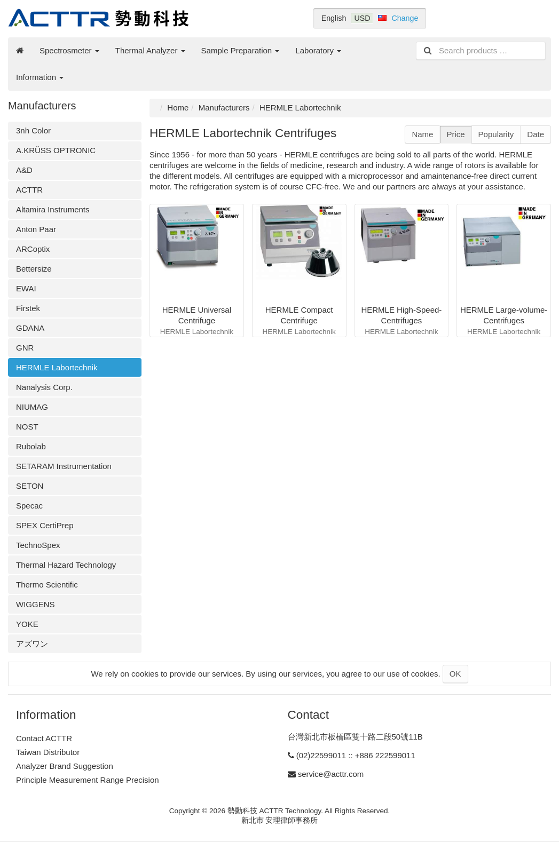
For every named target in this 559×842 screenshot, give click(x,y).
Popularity (496, 134)
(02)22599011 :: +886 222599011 (355, 755)
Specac (29, 505)
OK (455, 673)
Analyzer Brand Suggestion (64, 765)
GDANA (30, 327)
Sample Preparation (240, 50)
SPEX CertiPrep (45, 525)
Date (535, 134)
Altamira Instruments (53, 209)
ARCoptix (33, 248)
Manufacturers (224, 107)
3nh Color (33, 130)
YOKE (27, 624)
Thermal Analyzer (150, 50)
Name (422, 134)
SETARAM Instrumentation (64, 466)
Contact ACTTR (44, 738)
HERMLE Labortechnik (57, 367)
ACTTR (29, 189)
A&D (24, 169)
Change (404, 18)
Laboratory (318, 50)
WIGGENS (35, 604)
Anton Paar (36, 229)
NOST (27, 426)
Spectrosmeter (69, 50)
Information (40, 77)
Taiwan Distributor (48, 752)
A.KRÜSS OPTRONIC (56, 150)
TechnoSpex (38, 545)
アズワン (32, 643)
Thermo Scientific (47, 584)
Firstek (28, 308)
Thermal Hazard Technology (66, 564)
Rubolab (31, 446)
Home (177, 107)
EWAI (26, 288)
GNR (25, 347)
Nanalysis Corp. (44, 387)
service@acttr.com (331, 774)
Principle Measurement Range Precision (87, 779)
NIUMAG (32, 406)
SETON (29, 485)
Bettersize (34, 268)
